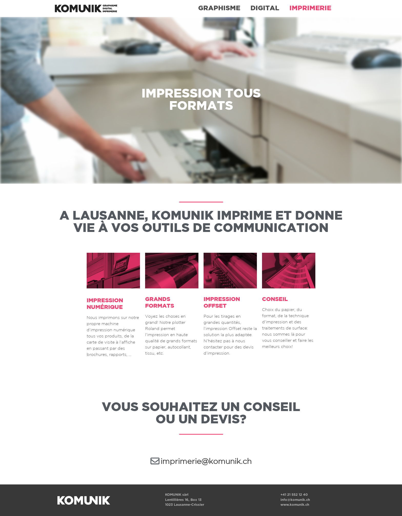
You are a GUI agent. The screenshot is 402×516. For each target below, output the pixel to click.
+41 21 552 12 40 (294, 494)
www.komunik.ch (294, 505)
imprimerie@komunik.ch (206, 461)
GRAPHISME (219, 8)
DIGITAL (264, 8)
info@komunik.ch (295, 500)
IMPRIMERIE (310, 8)
